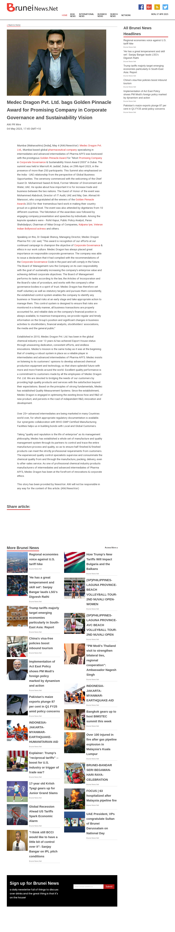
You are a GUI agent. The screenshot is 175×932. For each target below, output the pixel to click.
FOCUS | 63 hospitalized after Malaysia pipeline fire (101, 795)
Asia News (73, 15)
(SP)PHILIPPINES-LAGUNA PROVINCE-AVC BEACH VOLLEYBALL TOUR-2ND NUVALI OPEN (101, 625)
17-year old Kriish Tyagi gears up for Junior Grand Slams (43, 788)
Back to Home (14, 25)
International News (86, 15)
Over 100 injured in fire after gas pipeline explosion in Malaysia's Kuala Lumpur (101, 744)
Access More (110, 548)
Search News (114, 15)
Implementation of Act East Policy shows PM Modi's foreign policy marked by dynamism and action (145, 94)
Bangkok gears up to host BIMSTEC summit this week (101, 716)
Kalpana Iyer (86, 224)
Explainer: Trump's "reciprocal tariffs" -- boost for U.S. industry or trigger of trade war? (44, 762)
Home (64, 15)
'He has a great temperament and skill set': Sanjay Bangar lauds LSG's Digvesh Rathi (43, 587)
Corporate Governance (33, 162)
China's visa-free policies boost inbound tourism (41, 643)
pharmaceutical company (62, 149)
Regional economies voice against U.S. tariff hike (43, 559)
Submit (109, 886)
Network (126, 15)
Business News (102, 15)
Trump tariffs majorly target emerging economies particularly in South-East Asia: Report (44, 617)
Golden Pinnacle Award (53, 158)
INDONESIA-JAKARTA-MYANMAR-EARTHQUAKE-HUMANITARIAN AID (43, 732)
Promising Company (90, 158)
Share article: (18, 507)
